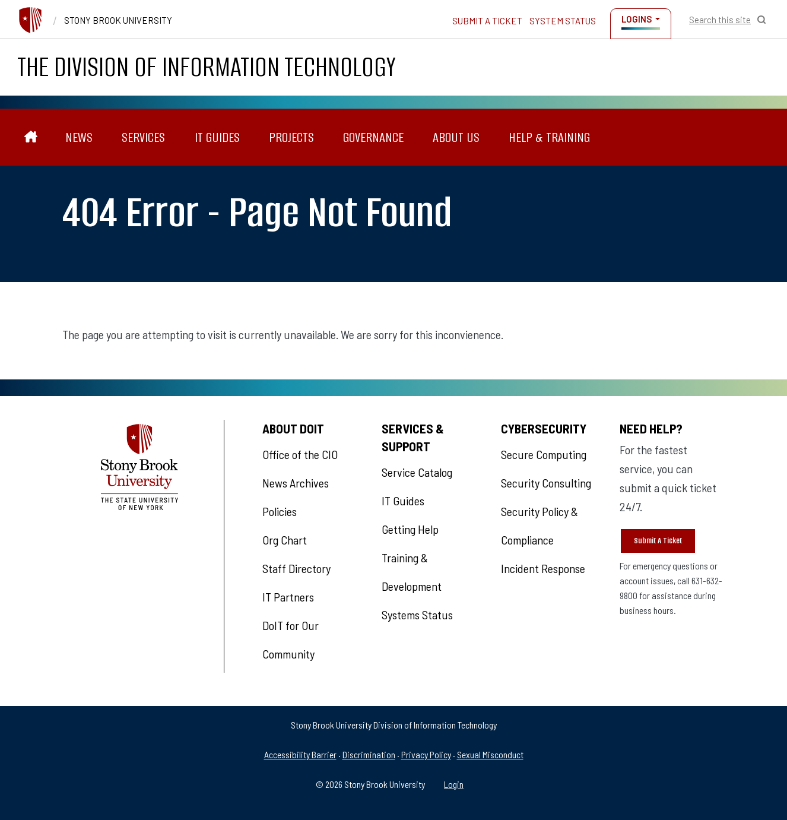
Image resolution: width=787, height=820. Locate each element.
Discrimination (368, 754)
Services (143, 137)
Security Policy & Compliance (539, 525)
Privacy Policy (426, 754)
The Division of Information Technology (206, 67)
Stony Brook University (118, 20)
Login (454, 784)
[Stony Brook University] (30, 20)
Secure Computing (543, 454)
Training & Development (412, 571)
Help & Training (549, 137)
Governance (373, 137)
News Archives (295, 483)
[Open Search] (728, 20)
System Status (562, 20)
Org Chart (284, 540)
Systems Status (417, 614)
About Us (456, 137)
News (79, 137)
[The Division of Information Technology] (31, 137)
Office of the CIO (300, 454)
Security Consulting (546, 483)
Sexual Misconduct (490, 754)
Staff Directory (296, 568)
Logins (636, 19)
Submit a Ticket (487, 20)
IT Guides (217, 137)
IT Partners (288, 597)
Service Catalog (417, 472)
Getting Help (410, 529)
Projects (291, 137)
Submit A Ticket (658, 540)
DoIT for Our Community (290, 639)
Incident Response (543, 568)
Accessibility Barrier (300, 754)
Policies (279, 511)
